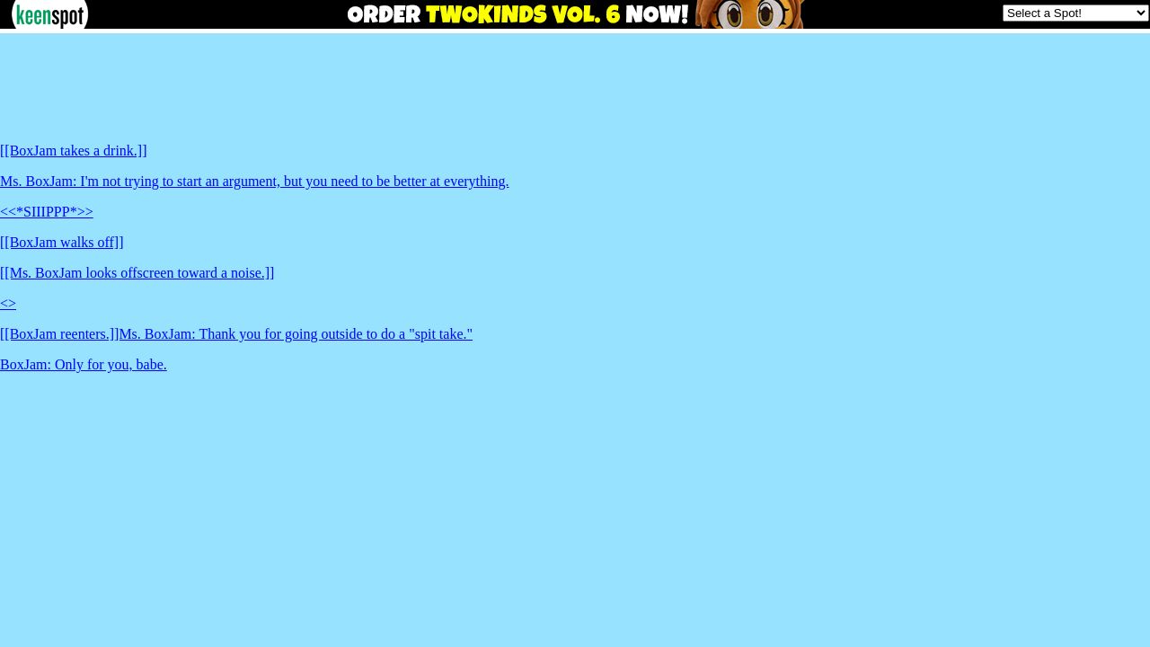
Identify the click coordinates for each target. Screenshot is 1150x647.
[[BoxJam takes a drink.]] (73, 150)
